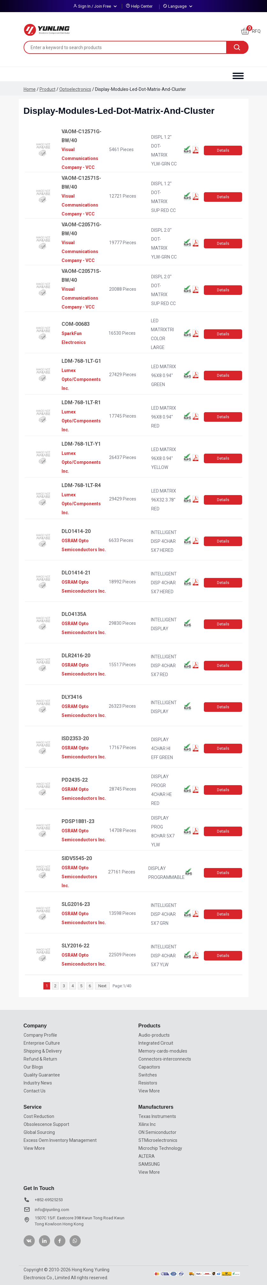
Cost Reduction (39, 1116)
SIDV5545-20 (77, 858)
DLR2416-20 (76, 656)
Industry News (38, 1082)
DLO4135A (74, 614)
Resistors (147, 1082)
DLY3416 (72, 697)
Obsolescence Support (46, 1124)
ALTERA (146, 1156)
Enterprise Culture (42, 1043)
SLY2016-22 (75, 946)
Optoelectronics (75, 89)
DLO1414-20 (76, 531)
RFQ (251, 31)
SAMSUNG (149, 1164)
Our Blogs (33, 1067)
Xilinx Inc (147, 1124)
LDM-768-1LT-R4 (81, 485)
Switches (147, 1074)
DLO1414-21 (76, 573)
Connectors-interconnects (164, 1059)
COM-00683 (76, 324)
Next (102, 985)
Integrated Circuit (155, 1043)
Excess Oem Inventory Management (60, 1140)
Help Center (141, 6)
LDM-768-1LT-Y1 (81, 444)
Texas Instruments (157, 1116)
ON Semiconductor (157, 1132)
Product (48, 89)
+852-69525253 (49, 1199)
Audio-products (154, 1035)
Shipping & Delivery (43, 1051)
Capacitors (149, 1067)
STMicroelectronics (157, 1140)
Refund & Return (40, 1059)
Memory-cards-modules (162, 1051)
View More (149, 1090)
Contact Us (35, 1090)
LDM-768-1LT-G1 (81, 361)
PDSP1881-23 (78, 821)
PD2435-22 (75, 780)
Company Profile (40, 1035)
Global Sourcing (39, 1132)
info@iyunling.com (52, 1209)
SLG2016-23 (76, 904)
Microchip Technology (160, 1148)
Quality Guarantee (42, 1074)
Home (30, 89)
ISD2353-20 (75, 738)
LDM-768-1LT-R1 (81, 402)
